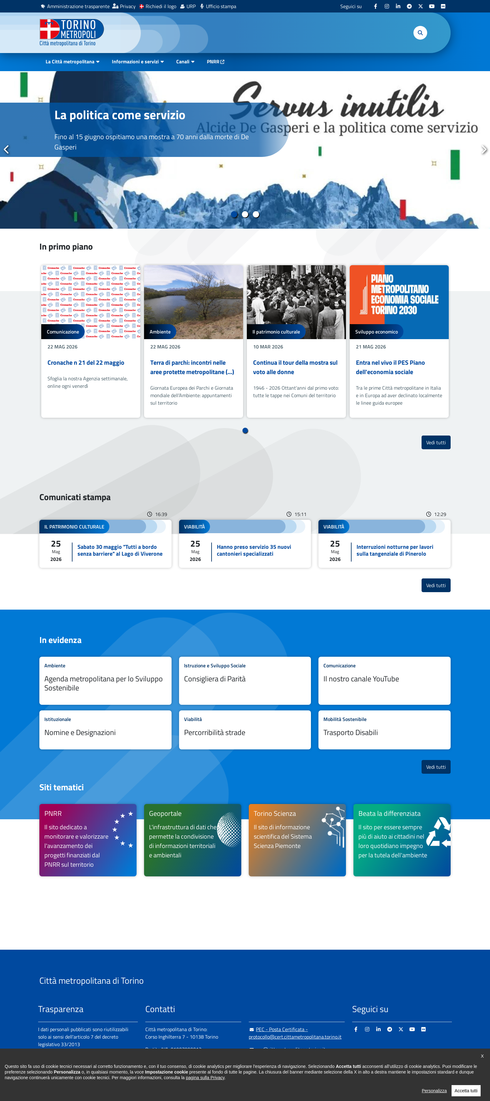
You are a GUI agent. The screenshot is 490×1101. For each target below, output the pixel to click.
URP (191, 6)
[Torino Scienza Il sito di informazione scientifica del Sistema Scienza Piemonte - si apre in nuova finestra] (297, 840)
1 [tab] (234, 214)
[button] (420, 33)
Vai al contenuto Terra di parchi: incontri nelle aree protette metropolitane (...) (193, 341)
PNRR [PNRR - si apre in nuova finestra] (213, 61)
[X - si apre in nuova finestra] (420, 6)
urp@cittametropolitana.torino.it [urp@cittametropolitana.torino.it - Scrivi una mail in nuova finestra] (287, 1049)
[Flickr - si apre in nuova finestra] (443, 6)
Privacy (128, 6)
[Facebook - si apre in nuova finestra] (375, 6)
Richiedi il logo (161, 6)
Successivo (483, 149)
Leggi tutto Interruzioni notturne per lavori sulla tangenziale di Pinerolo (384, 544)
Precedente (6, 149)
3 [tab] (256, 214)
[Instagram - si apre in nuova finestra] (387, 6)
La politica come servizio (119, 114)
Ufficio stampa (221, 6)
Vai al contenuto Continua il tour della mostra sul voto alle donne (296, 341)
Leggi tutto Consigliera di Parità (245, 681)
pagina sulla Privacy (205, 1082)
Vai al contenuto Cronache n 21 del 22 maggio (90, 341)
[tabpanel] (245, 150)
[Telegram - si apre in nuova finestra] (409, 6)
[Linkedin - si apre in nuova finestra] (398, 6)
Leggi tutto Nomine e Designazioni (105, 729)
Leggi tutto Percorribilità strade (245, 729)
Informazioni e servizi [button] (135, 61)
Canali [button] (182, 61)
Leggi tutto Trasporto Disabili (384, 729)
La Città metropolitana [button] (70, 61)
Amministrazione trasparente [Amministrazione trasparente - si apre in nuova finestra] (78, 6)
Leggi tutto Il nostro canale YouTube (384, 681)
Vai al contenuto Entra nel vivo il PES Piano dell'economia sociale (399, 341)
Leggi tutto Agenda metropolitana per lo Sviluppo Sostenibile (105, 681)
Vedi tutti (438, 442)
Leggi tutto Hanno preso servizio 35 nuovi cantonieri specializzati (245, 544)
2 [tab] (245, 214)
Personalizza (434, 1096)
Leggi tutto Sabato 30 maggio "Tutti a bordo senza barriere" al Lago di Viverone (105, 544)
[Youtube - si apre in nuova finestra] (432, 6)
